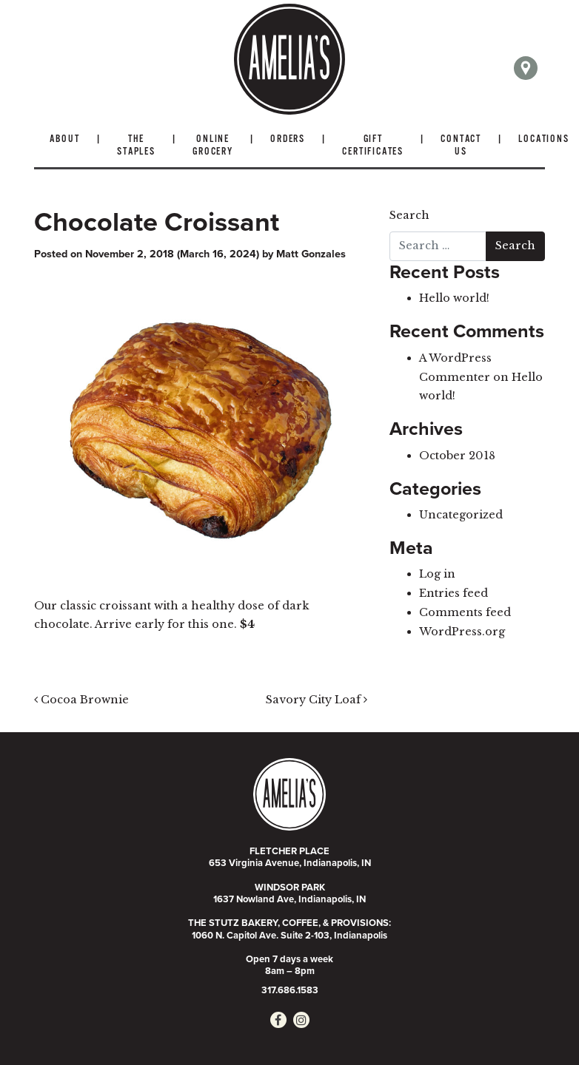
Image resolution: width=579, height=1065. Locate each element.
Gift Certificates (373, 145)
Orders (287, 139)
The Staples (136, 145)
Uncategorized (461, 514)
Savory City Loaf (316, 699)
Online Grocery (213, 145)
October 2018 (457, 455)
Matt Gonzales (311, 254)
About (65, 139)
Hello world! (454, 298)
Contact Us (461, 145)
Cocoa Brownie (81, 699)
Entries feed (453, 593)
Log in (437, 574)
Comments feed (465, 612)
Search (409, 215)
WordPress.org (462, 631)
